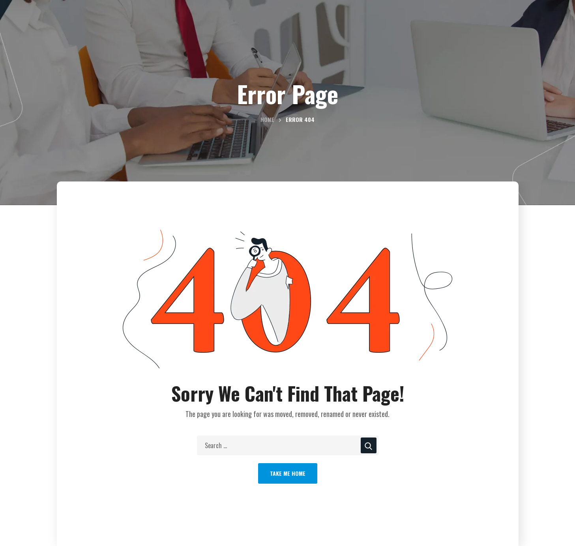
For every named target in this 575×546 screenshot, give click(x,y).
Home (267, 119)
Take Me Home (287, 473)
